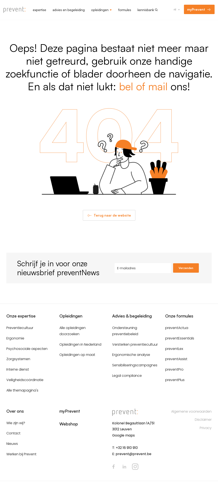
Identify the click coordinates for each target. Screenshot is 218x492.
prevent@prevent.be (133, 453)
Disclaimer (203, 419)
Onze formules (179, 316)
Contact (13, 433)
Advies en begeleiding (69, 10)
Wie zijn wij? (15, 423)
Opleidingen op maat (77, 354)
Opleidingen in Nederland (80, 344)
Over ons (15, 411)
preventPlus (175, 379)
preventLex (174, 348)
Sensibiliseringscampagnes (134, 365)
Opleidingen (100, 10)
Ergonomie (15, 338)
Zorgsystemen (18, 359)
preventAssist (176, 359)
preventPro (174, 369)
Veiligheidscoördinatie (24, 379)
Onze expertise (21, 316)
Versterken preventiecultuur (135, 344)
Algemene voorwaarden (191, 411)
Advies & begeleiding (132, 316)
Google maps (123, 435)
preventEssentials (179, 338)
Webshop (68, 423)
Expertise (39, 10)
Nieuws (12, 443)
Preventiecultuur (19, 327)
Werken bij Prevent (21, 454)
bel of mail (143, 86)
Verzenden (186, 268)
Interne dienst (17, 369)
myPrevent (196, 9)
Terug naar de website (112, 215)
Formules (124, 10)
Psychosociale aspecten (26, 348)
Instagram (135, 466)
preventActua (176, 327)
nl (175, 9)
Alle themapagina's (22, 390)
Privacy (206, 427)
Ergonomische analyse (131, 354)
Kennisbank (146, 10)
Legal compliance (127, 375)
